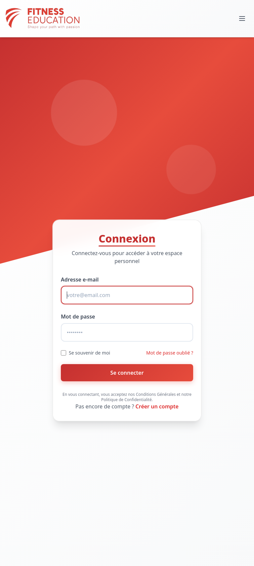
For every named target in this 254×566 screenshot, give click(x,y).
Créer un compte (157, 406)
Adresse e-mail (80, 279)
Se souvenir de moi (89, 353)
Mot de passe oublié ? (169, 353)
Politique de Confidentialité (126, 399)
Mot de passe (78, 316)
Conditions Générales (156, 394)
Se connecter (127, 372)
